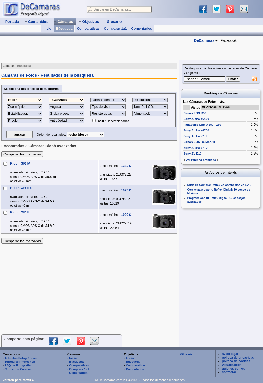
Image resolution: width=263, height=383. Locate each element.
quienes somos (233, 368)
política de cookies (236, 361)
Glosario (186, 354)
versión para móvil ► (19, 380)
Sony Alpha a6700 (196, 130)
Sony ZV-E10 (192, 153)
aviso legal (230, 354)
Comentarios (141, 28)
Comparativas (88, 28)
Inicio (47, 28)
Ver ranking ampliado (201, 159)
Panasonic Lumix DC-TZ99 (202, 124)
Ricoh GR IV (20, 163)
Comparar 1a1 (115, 28)
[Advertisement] (89, 287)
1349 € (126, 166)
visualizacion (232, 365)
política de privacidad (238, 357)
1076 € (126, 190)
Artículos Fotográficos (20, 358)
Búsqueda (64, 28)
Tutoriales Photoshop (19, 361)
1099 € (126, 215)
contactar (229, 372)
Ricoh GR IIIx (21, 188)
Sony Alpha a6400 (196, 118)
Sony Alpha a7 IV (195, 147)
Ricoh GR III (20, 212)
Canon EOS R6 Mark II (199, 142)
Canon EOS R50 (194, 113)
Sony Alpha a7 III (195, 136)
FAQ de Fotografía (17, 365)
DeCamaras (204, 40)
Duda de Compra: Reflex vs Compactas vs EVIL (219, 184)
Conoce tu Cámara (17, 369)
